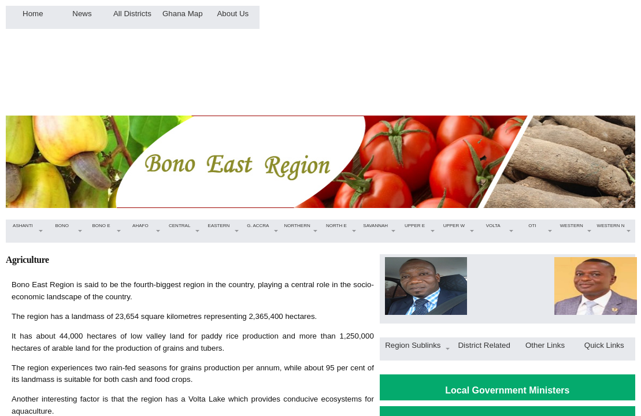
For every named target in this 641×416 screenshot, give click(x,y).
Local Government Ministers (507, 390)
